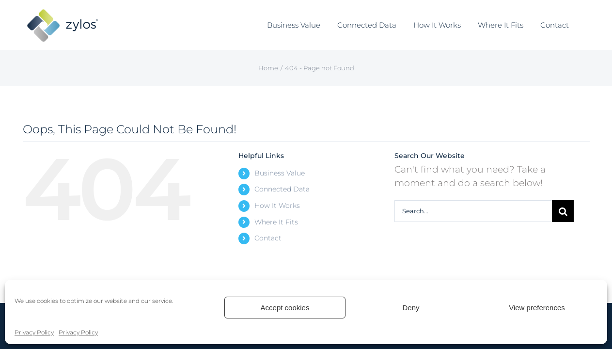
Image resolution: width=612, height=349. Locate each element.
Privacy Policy (34, 332)
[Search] (563, 211)
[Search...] (473, 211)
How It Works (277, 205)
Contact (268, 238)
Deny (410, 307)
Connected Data (282, 189)
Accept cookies (285, 307)
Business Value (279, 173)
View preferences (537, 307)
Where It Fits (276, 222)
